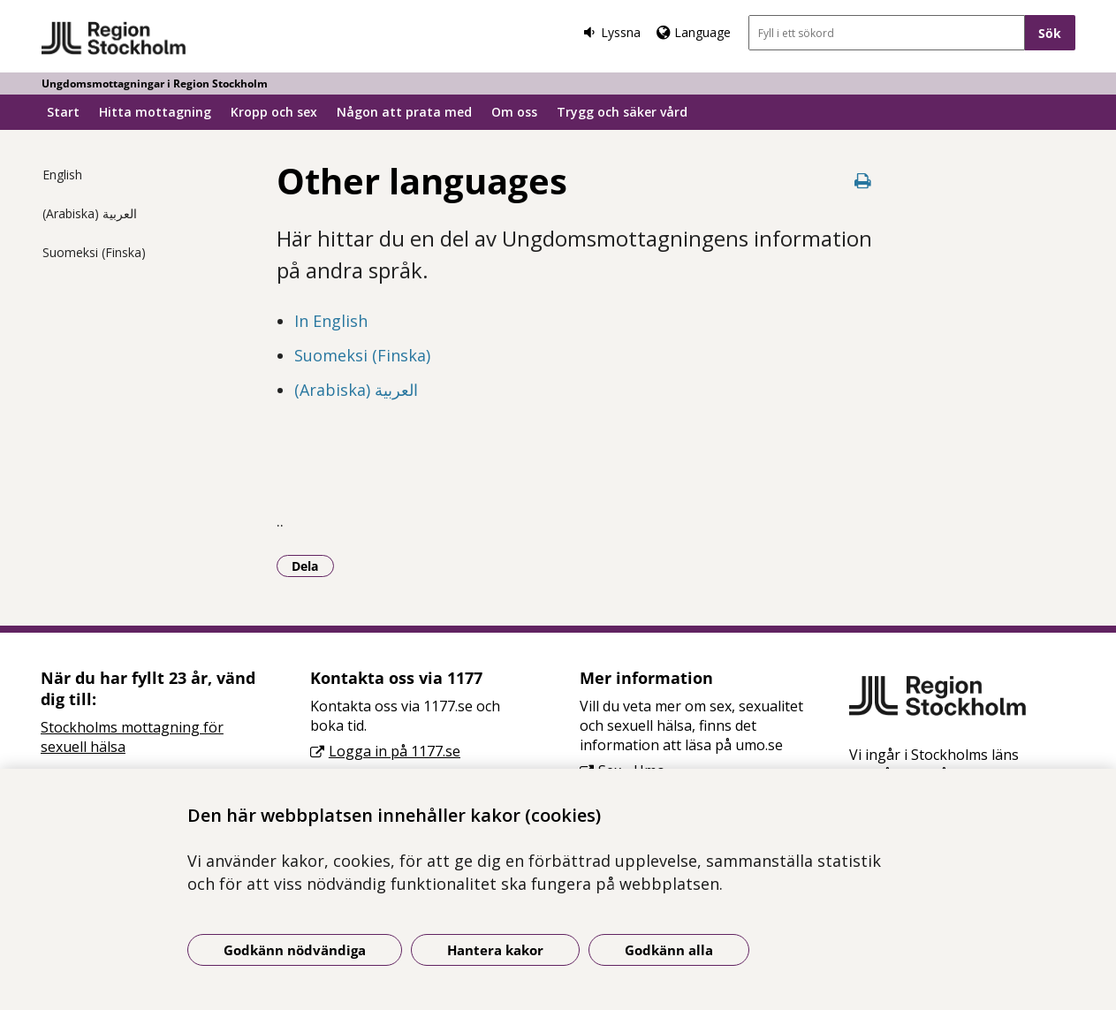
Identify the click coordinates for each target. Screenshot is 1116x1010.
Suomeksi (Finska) (94, 252)
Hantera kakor (495, 950)
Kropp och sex (274, 111)
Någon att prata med (404, 111)
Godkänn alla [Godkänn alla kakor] (669, 950)
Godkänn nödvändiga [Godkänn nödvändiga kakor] (295, 950)
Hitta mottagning (155, 111)
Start (63, 111)
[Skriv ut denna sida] (863, 181)
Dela (313, 565)
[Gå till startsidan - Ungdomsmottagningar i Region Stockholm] (114, 39)
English (62, 174)
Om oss (514, 111)
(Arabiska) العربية (89, 213)
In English (331, 320)
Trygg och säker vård (622, 111)
